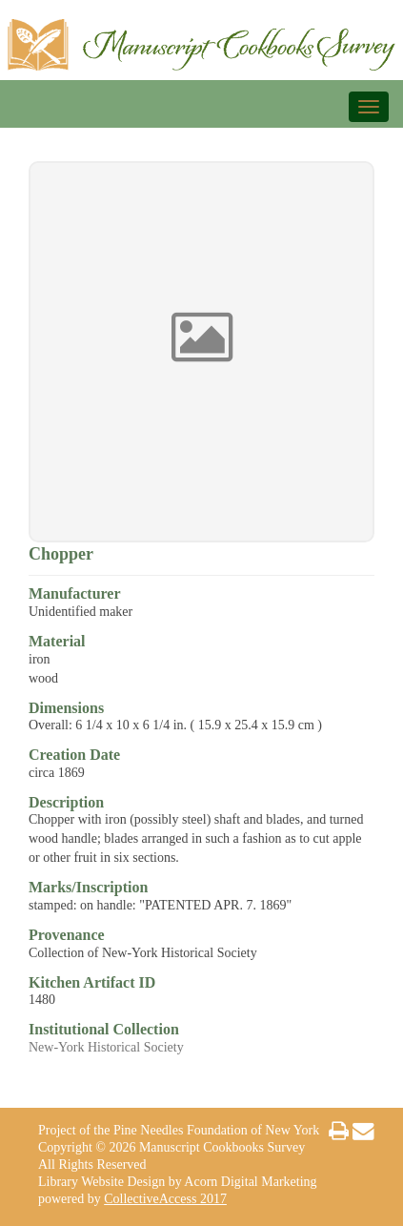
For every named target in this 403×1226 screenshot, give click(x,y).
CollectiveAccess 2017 (165, 1199)
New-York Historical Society (106, 1047)
